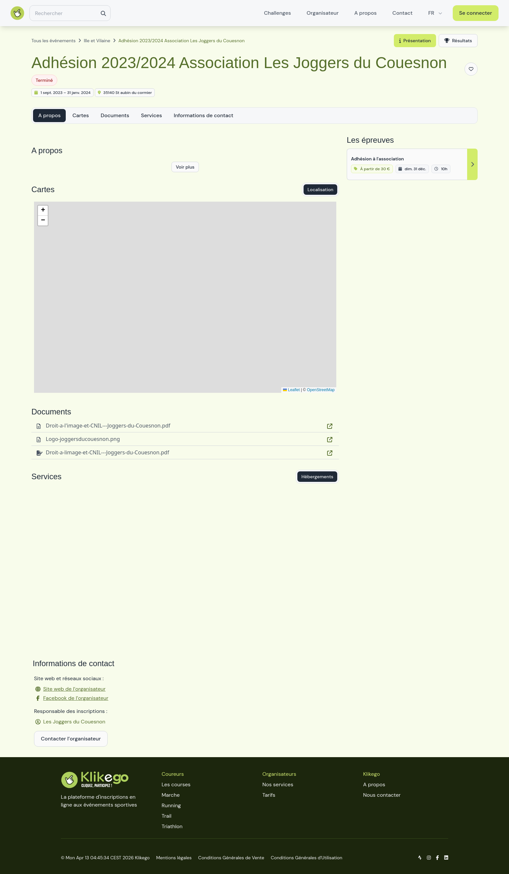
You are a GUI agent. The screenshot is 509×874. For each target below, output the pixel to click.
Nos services (277, 784)
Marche (171, 795)
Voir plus (185, 167)
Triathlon (172, 826)
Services (151, 115)
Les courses (176, 784)
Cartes (80, 115)
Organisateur (323, 12)
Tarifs (268, 795)
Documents (115, 115)
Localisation (320, 189)
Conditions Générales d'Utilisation (306, 858)
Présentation (415, 41)
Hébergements (317, 477)
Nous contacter (382, 795)
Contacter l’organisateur (71, 738)
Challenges (277, 12)
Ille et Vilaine (97, 41)
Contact (403, 12)
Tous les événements (53, 41)
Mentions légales (174, 858)
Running (171, 805)
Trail (166, 815)
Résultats (458, 41)
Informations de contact (203, 115)
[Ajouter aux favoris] (471, 69)
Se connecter (475, 12)
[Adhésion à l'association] (412, 164)
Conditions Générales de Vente (231, 858)
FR (435, 12)
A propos (365, 12)
